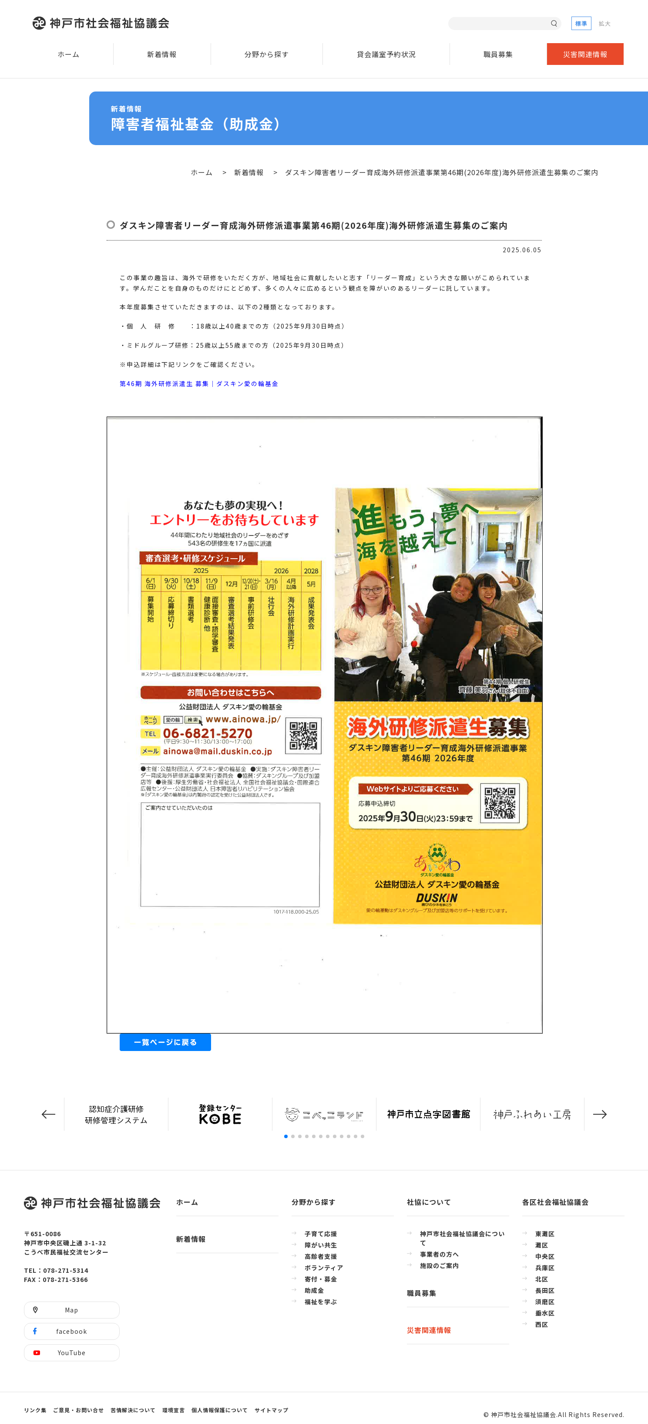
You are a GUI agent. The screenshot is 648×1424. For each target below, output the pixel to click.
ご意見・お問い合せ (78, 1410)
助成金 (314, 1290)
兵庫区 (545, 1267)
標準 (581, 23)
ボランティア (324, 1267)
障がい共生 (321, 1245)
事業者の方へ (439, 1254)
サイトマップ (272, 1410)
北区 (541, 1279)
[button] (48, 1114)
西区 (541, 1324)
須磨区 (545, 1301)
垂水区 (545, 1313)
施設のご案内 (439, 1265)
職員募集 (498, 54)
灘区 (541, 1245)
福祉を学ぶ (321, 1301)
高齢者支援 (321, 1256)
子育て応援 (321, 1233)
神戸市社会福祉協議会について (462, 1238)
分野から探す (267, 54)
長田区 (545, 1290)
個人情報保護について (219, 1410)
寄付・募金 (321, 1279)
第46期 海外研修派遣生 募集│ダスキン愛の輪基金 (199, 383)
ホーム (68, 54)
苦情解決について (133, 1410)
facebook (71, 1331)
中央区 (545, 1256)
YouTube (72, 1352)
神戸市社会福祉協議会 (103, 23)
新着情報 (162, 54)
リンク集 (35, 1410)
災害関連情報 (585, 54)
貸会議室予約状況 (386, 54)
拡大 (605, 23)
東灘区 (545, 1233)
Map (71, 1309)
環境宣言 (173, 1410)
